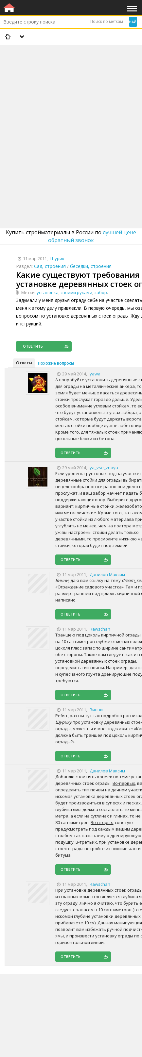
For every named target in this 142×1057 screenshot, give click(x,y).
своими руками (76, 292)
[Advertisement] (71, 119)
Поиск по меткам (106, 21)
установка (48, 292)
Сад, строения (50, 266)
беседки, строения (91, 266)
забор (100, 292)
